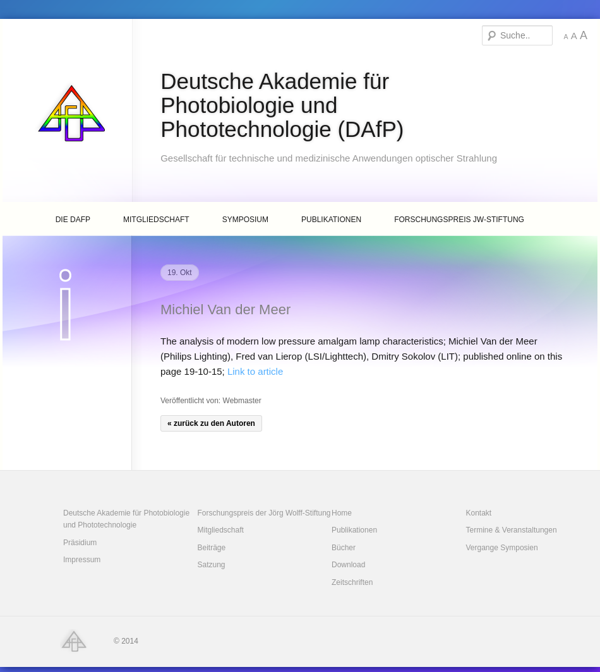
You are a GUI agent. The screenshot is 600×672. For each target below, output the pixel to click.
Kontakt (479, 513)
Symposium (245, 219)
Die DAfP (73, 219)
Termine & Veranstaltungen (511, 530)
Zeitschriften (352, 582)
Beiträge (212, 547)
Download (348, 564)
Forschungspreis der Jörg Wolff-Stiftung (264, 513)
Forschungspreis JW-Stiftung (459, 219)
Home (342, 513)
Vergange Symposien (502, 547)
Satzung (211, 564)
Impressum (81, 559)
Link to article (255, 371)
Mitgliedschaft (156, 219)
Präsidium (80, 542)
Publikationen (331, 219)
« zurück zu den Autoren (211, 423)
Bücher (344, 547)
